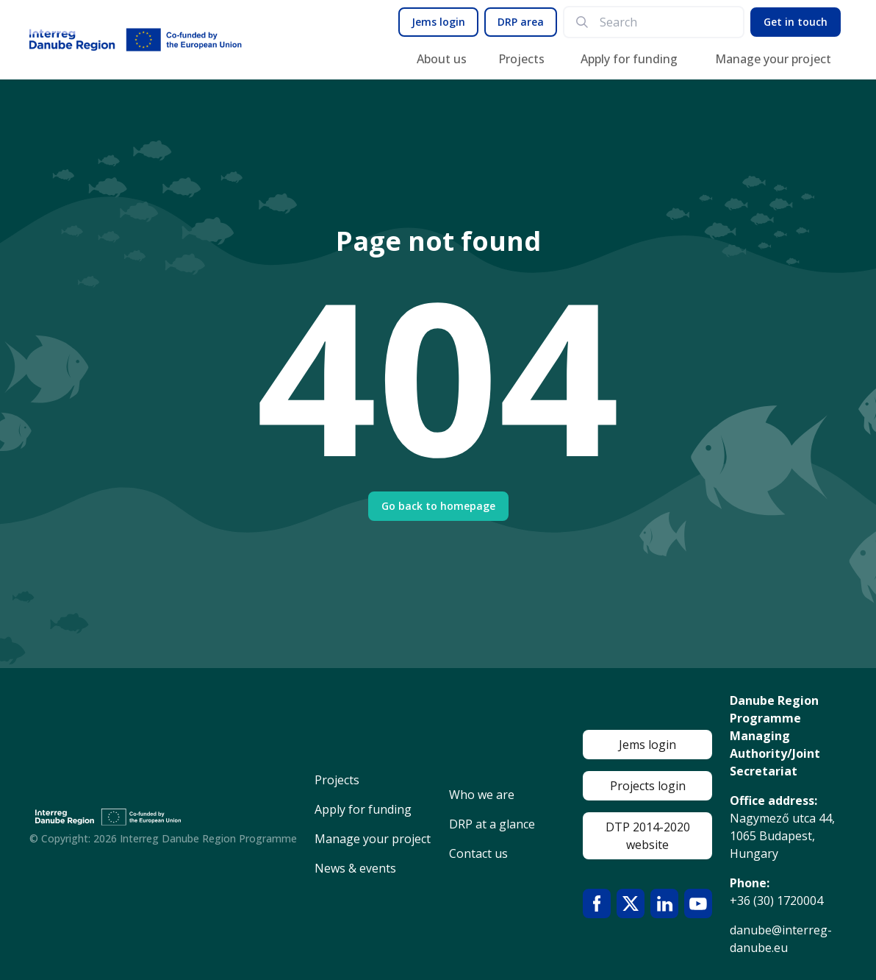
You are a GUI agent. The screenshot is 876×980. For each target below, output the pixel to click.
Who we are (481, 795)
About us (442, 59)
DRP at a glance (492, 824)
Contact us (478, 853)
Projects (521, 59)
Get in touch (795, 22)
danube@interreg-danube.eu (781, 939)
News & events (355, 868)
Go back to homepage (438, 506)
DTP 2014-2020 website (648, 836)
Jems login (438, 22)
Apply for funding (629, 59)
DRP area (521, 22)
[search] (665, 22)
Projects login (648, 786)
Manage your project (773, 59)
